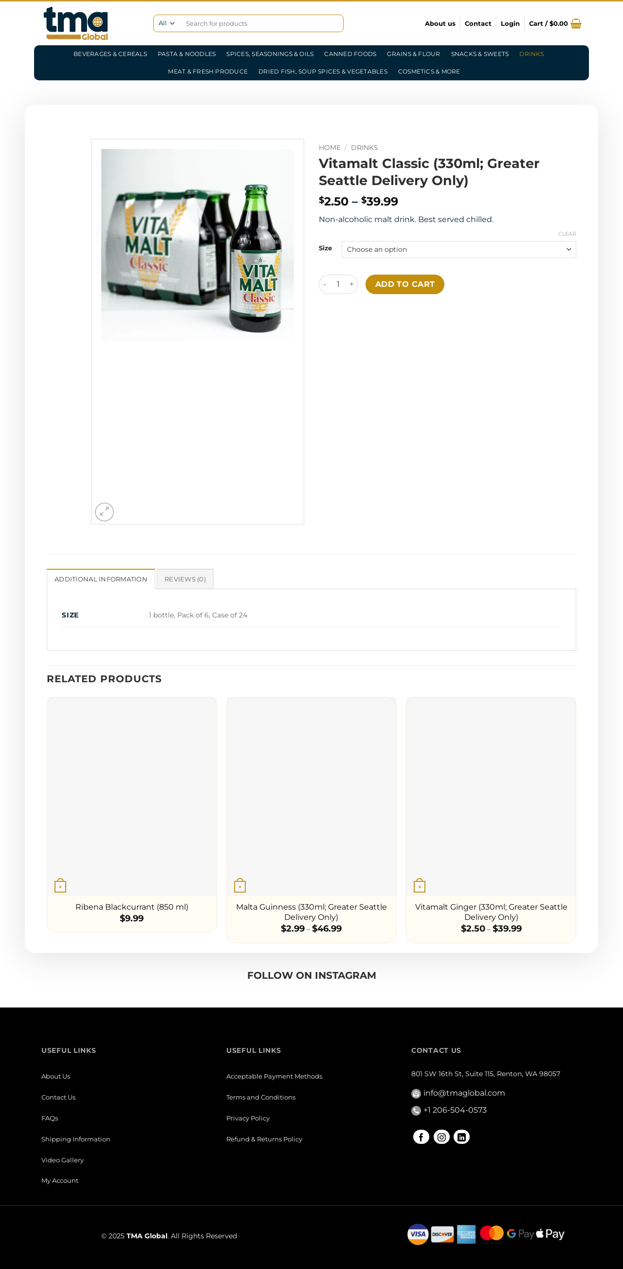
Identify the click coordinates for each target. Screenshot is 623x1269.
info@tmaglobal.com (464, 1093)
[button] (510, 23)
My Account (59, 1180)
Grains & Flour (413, 53)
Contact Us (58, 1097)
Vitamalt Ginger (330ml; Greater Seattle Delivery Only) (491, 912)
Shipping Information (75, 1139)
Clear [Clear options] (567, 233)
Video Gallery (62, 1160)
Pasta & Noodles (187, 53)
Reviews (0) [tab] (185, 579)
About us (440, 23)
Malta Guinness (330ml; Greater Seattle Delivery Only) (311, 912)
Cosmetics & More (429, 71)
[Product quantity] (338, 284)
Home (330, 147)
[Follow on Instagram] (442, 1137)
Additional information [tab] (101, 579)
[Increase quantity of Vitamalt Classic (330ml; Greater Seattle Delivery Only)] (352, 284)
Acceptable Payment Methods (274, 1076)
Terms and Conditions (260, 1097)
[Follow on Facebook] (421, 1137)
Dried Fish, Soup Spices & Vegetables (322, 71)
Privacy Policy (248, 1118)
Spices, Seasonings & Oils (269, 53)
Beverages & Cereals (110, 53)
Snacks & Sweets (480, 53)
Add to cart (405, 284)
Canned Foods (350, 53)
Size (325, 248)
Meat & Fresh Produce (208, 71)
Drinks (531, 53)
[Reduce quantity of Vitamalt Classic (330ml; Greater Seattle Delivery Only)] (324, 284)
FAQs (49, 1118)
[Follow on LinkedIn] (462, 1137)
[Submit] (333, 24)
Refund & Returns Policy (264, 1139)
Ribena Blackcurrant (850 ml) (131, 907)
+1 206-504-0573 (455, 1110)
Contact (478, 23)
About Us (55, 1076)
